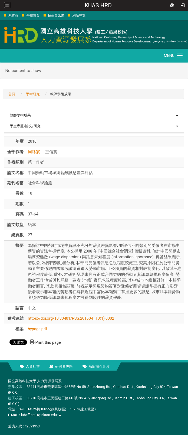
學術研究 (33, 94)
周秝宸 (34, 151)
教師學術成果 (20, 115)
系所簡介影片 (99, 366)
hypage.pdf (37, 328)
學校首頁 (33, 15)
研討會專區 (64, 366)
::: (1, 15)
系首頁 (13, 15)
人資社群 (33, 366)
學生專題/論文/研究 (25, 126)
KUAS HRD (98, 5)
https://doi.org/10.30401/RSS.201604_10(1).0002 (71, 318)
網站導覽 (78, 15)
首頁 (11, 94)
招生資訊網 (56, 15)
